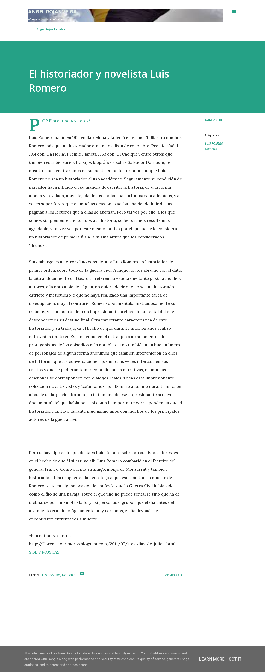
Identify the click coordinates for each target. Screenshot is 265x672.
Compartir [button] (213, 120)
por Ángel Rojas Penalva (48, 29)
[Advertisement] (99, 614)
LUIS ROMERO (214, 143)
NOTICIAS (211, 149)
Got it (235, 659)
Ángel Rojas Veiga (52, 11)
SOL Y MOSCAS (44, 552)
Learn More (212, 659)
